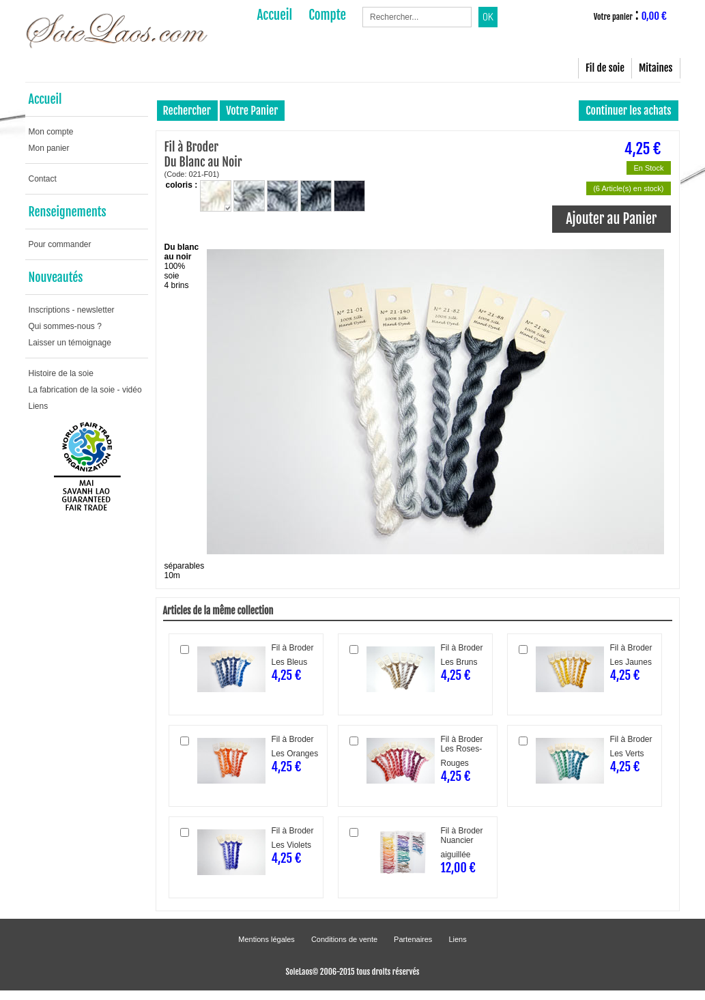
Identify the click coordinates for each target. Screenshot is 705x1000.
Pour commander (60, 244)
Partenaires (413, 939)
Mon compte (51, 132)
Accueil (45, 98)
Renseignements (67, 211)
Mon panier (49, 148)
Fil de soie (605, 67)
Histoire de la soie (61, 373)
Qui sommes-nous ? (65, 326)
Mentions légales (266, 939)
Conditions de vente (344, 939)
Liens (38, 406)
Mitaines (655, 67)
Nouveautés (56, 277)
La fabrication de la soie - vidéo (85, 390)
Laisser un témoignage (70, 342)
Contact (43, 179)
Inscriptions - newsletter (72, 310)
